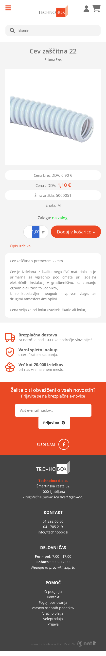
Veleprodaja (53, 618)
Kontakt (53, 597)
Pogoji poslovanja (53, 602)
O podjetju (53, 591)
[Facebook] (63, 444)
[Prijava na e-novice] (54, 423)
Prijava (84, 9)
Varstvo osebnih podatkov (53, 608)
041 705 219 (53, 526)
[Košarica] (96, 8)
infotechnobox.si (53, 532)
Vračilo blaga (53, 613)
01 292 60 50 (53, 521)
